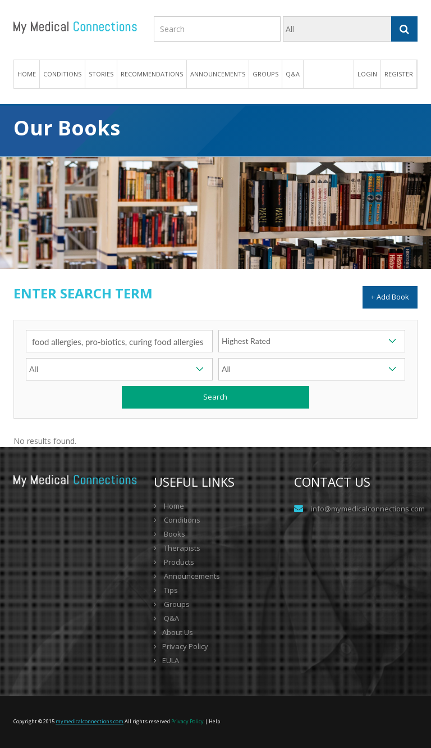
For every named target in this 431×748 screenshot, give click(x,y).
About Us (173, 632)
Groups (265, 74)
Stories (101, 74)
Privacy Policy (181, 646)
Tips (166, 590)
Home (26, 74)
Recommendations (152, 74)
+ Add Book (390, 297)
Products (174, 562)
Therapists (177, 548)
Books (169, 534)
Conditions (177, 520)
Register (398, 74)
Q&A (293, 74)
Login (367, 74)
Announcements (217, 74)
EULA (166, 660)
